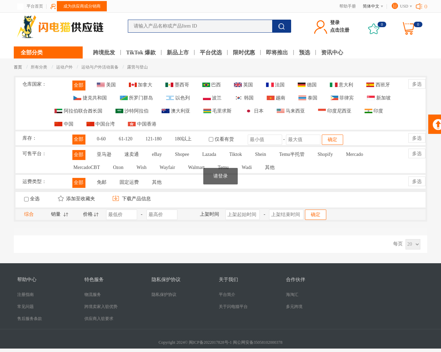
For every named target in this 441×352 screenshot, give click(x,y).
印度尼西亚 (334, 111)
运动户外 (65, 67)
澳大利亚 (176, 111)
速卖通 (131, 154)
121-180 (153, 138)
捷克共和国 (90, 97)
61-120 (126, 138)
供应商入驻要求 (98, 318)
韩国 (244, 97)
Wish (141, 167)
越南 (276, 97)
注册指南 (25, 294)
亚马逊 (104, 154)
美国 (106, 84)
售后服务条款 (29, 318)
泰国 (307, 97)
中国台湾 (100, 124)
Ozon (118, 167)
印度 (374, 111)
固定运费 (129, 182)
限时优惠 (244, 52)
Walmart (196, 167)
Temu (223, 167)
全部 (78, 85)
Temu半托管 (292, 154)
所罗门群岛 (136, 97)
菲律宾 (342, 97)
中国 (63, 124)
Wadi (247, 167)
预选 (304, 52)
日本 (254, 111)
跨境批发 (104, 52)
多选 (417, 84)
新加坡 (379, 97)
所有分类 (39, 67)
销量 (56, 214)
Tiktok (235, 154)
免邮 (101, 182)
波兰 (212, 97)
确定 (332, 139)
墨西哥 (177, 84)
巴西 (211, 84)
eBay (157, 154)
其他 (270, 167)
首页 (18, 67)
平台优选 (211, 52)
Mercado (354, 154)
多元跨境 (294, 306)
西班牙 (378, 84)
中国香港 (142, 124)
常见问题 (25, 306)
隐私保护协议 (164, 294)
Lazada (209, 154)
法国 (275, 84)
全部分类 (32, 52)
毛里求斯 (217, 111)
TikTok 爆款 (141, 52)
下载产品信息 (131, 198)
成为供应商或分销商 (82, 6)
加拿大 (141, 84)
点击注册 (339, 30)
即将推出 (277, 52)
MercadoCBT (86, 167)
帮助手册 (347, 6)
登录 (335, 22)
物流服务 (92, 294)
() (425, 6)
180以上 (183, 138)
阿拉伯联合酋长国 (78, 111)
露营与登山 (137, 67)
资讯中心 (332, 52)
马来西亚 (291, 111)
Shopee (182, 154)
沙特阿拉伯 (132, 111)
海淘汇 (292, 294)
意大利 (341, 84)
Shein (260, 154)
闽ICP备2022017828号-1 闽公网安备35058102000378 (236, 342)
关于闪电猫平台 (233, 306)
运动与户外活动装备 (100, 67)
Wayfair (167, 167)
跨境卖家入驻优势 (100, 306)
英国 (243, 84)
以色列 (178, 97)
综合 (29, 214)
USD (404, 6)
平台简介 (227, 294)
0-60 (101, 138)
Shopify (325, 154)
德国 (307, 84)
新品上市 (178, 52)
